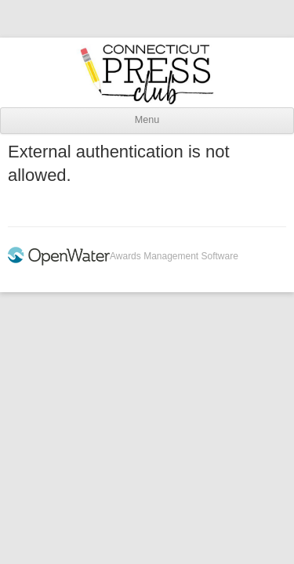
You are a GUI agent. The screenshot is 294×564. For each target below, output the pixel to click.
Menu (147, 119)
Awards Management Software (174, 256)
